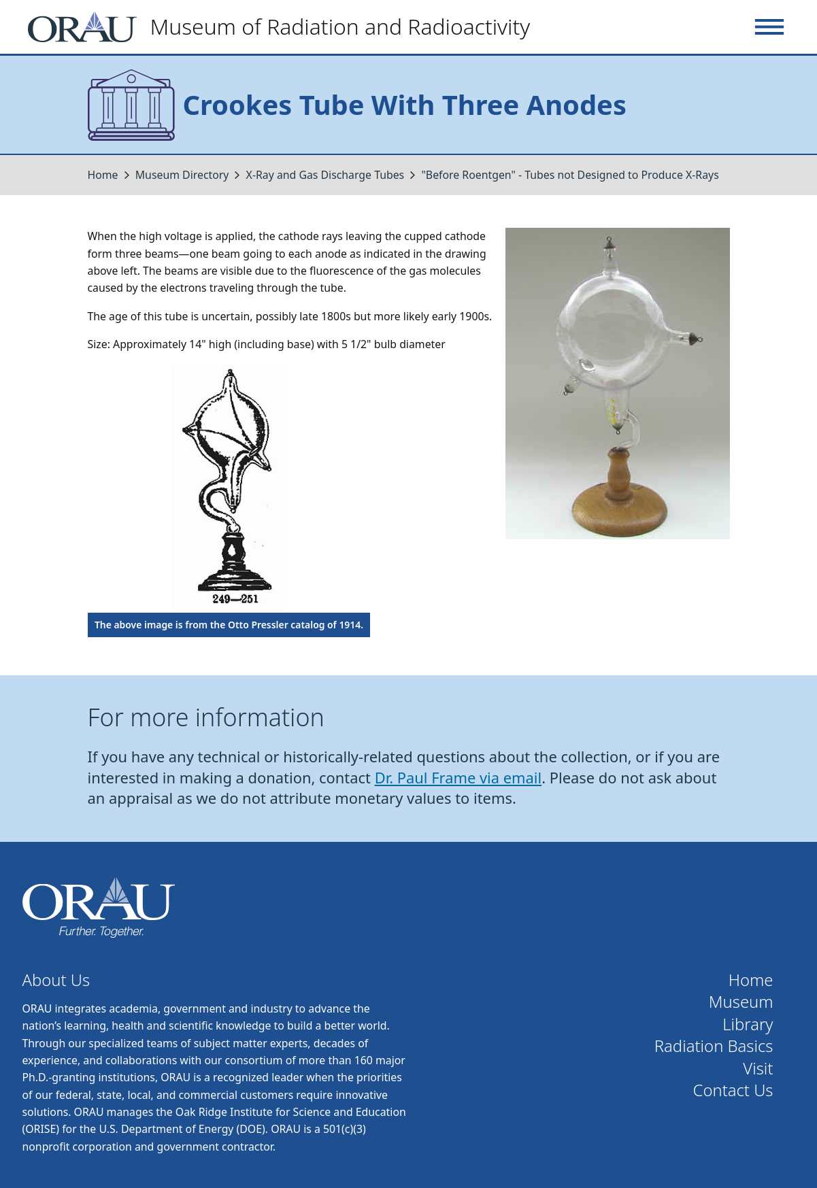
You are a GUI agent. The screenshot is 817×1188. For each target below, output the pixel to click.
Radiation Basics (713, 1046)
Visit (758, 1069)
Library (747, 1024)
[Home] (284, 27)
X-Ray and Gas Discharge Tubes (325, 174)
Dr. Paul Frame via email (458, 777)
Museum (741, 1002)
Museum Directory (182, 174)
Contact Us (733, 1090)
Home (103, 174)
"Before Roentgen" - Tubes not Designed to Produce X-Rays (569, 174)
